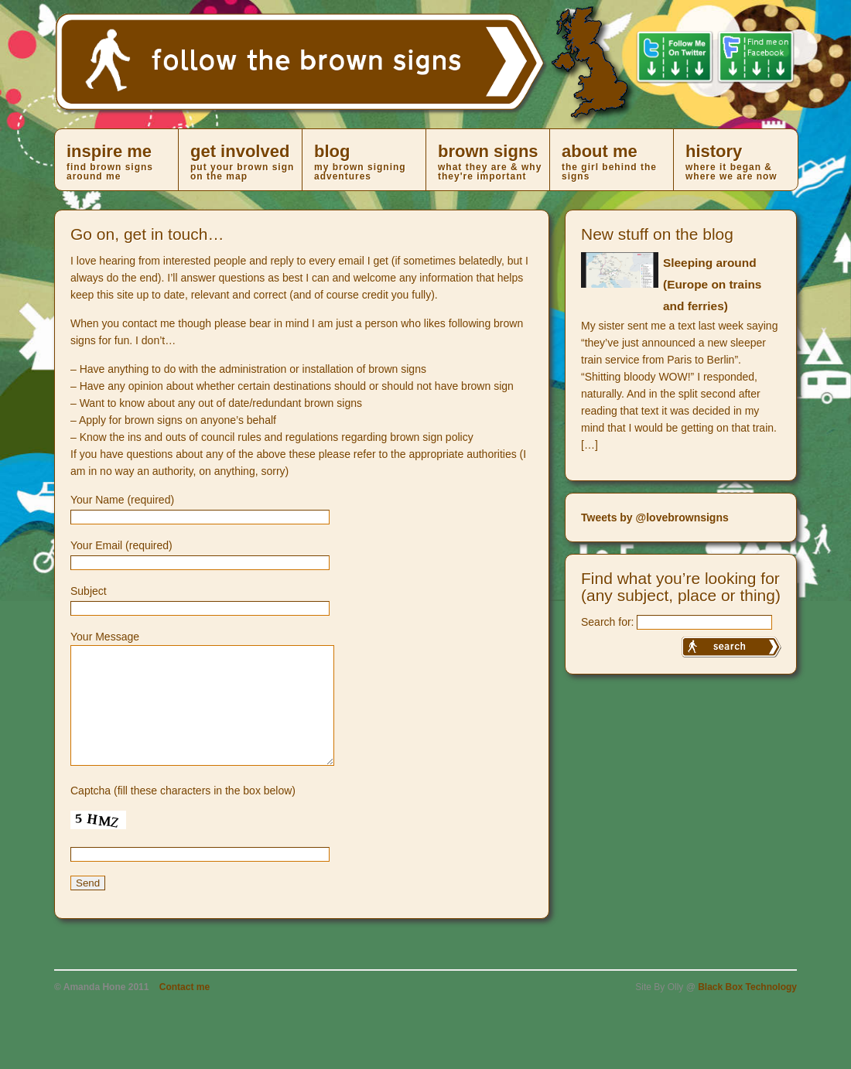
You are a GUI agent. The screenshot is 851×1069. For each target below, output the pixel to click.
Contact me (184, 1010)
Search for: (607, 622)
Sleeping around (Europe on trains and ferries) (712, 284)
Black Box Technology (747, 1010)
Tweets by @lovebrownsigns (655, 517)
